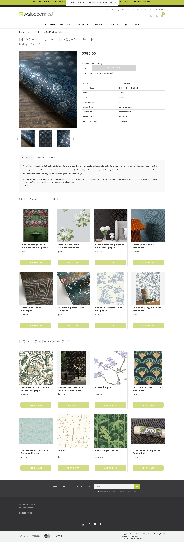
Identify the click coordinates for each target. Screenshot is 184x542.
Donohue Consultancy (137, 538)
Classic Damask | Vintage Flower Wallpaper (109, 246)
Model (61, 450)
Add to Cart (113, 68)
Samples (114, 25)
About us (110, 9)
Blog (117, 9)
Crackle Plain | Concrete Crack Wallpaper (34, 452)
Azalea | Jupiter (104, 387)
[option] (48, 89)
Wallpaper (100, 25)
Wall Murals (84, 25)
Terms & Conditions (139, 9)
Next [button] (73, 138)
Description (26, 158)
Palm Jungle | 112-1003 (108, 450)
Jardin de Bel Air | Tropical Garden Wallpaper (35, 389)
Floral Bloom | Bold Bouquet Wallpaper (68, 246)
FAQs (125, 25)
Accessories (66, 25)
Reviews (46, 158)
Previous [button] (17, 138)
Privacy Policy (132, 491)
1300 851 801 (158, 9)
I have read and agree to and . (117, 491)
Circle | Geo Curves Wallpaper (143, 246)
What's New (50, 25)
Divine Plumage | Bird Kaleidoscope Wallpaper (34, 246)
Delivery (135, 25)
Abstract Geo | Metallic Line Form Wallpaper (70, 389)
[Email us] (83, 524)
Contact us (125, 9)
